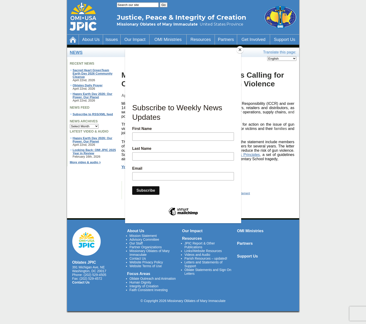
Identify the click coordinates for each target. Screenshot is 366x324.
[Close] (240, 49)
